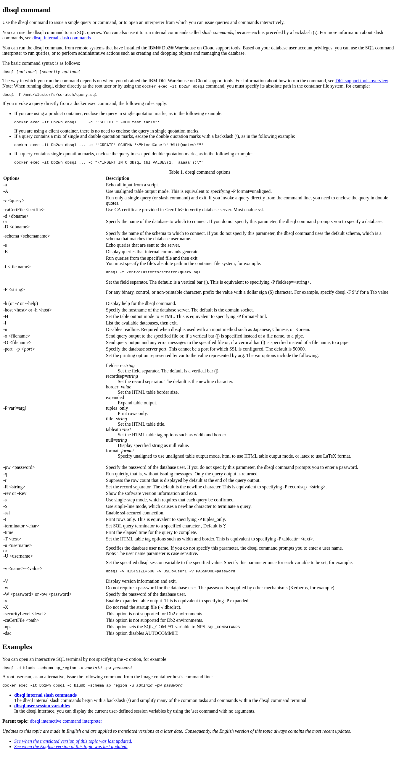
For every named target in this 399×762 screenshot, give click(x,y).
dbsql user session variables (42, 713)
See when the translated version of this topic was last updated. (73, 749)
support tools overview (361, 81)
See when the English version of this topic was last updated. (71, 754)
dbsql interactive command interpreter (66, 729)
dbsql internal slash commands (62, 37)
